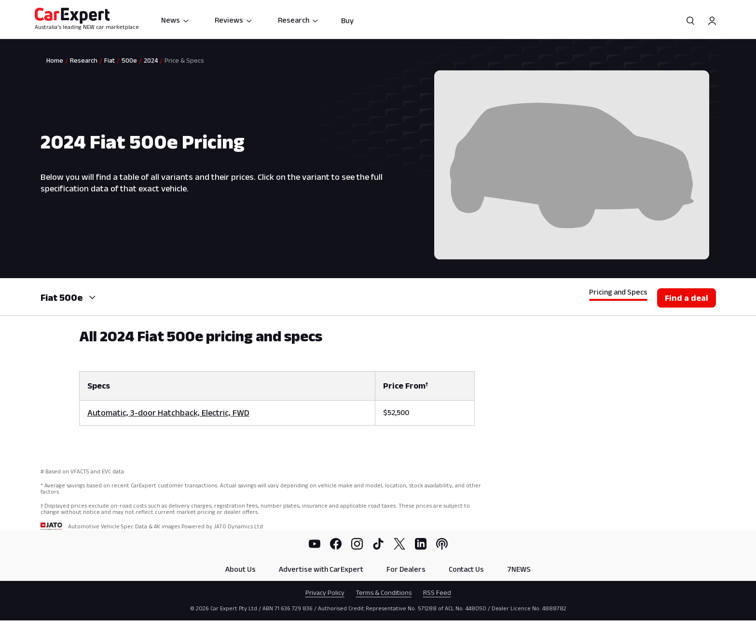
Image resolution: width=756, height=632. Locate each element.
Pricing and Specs (618, 292)
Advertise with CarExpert (321, 569)
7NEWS (519, 569)
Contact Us (466, 569)
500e (129, 60)
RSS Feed (437, 592)
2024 (151, 60)
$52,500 (396, 412)
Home (54, 60)
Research (298, 20)
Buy (347, 20)
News (175, 20)
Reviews (234, 20)
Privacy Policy (324, 592)
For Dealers (406, 569)
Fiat (109, 60)
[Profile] (712, 20)
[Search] (691, 20)
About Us (240, 569)
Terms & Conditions (384, 592)
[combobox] (91, 297)
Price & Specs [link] (184, 60)
